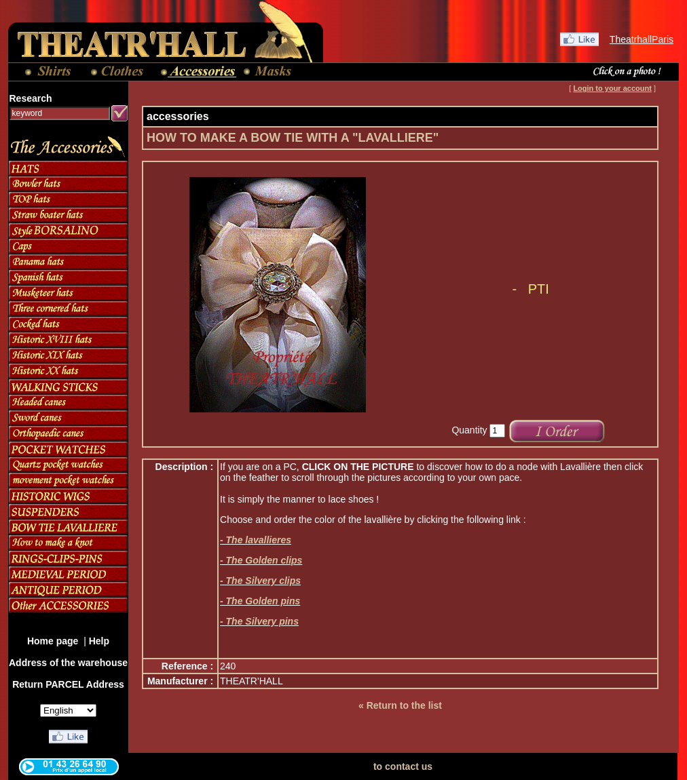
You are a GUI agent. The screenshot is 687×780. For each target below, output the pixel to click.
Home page (54, 641)
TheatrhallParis (641, 39)
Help (99, 641)
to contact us (402, 766)
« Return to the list (400, 705)
